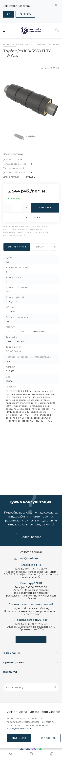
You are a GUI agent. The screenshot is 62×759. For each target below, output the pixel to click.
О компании (11, 652)
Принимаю (19, 737)
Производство (13, 662)
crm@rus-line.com (31, 558)
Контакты (10, 671)
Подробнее (48, 737)
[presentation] (59, 247)
